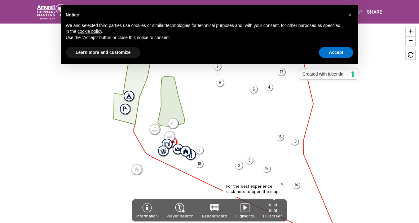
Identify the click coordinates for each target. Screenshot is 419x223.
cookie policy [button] (89, 31)
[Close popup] (282, 184)
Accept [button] (336, 52)
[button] (199, 150)
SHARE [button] (374, 12)
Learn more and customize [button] (103, 52)
